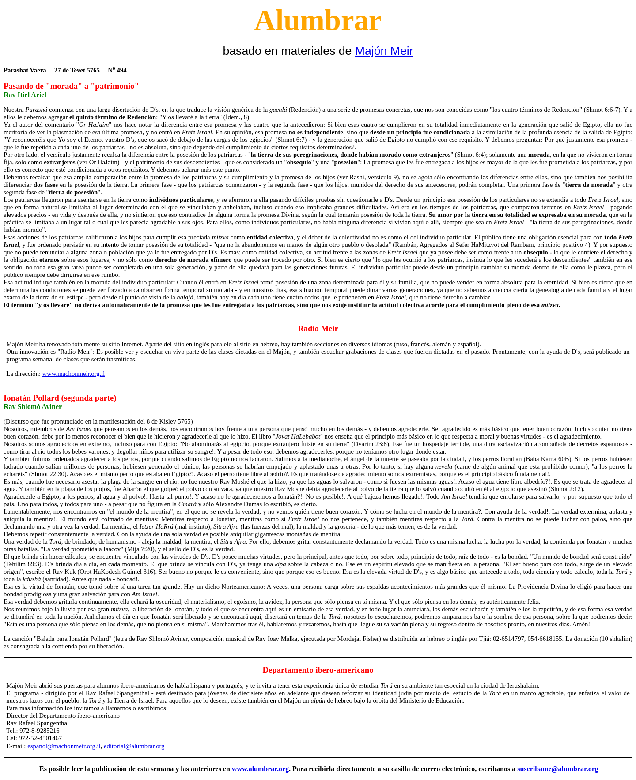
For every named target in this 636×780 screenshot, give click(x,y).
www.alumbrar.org (260, 768)
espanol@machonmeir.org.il (63, 746)
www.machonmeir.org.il (73, 373)
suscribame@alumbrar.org (557, 768)
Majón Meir (384, 50)
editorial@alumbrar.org (134, 746)
